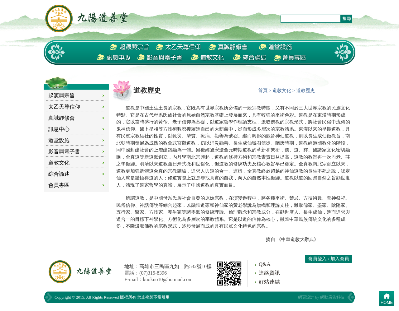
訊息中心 (59, 129)
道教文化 (59, 163)
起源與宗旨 (61, 96)
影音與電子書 (64, 152)
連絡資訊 (269, 273)
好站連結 (269, 282)
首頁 (262, 90)
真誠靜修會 (61, 118)
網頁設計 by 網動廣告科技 (321, 297)
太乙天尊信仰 (64, 107)
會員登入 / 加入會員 (328, 258)
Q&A (265, 264)
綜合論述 (59, 174)
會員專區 (59, 185)
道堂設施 (59, 140)
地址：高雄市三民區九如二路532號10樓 (168, 266)
